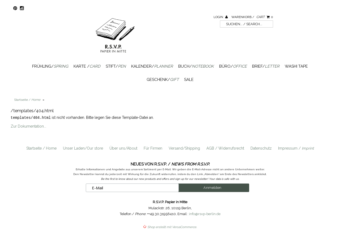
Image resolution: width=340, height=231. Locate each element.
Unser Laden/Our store (83, 148)
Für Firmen (153, 148)
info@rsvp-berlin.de (204, 214)
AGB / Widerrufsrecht (225, 148)
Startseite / (27, 100)
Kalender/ (152, 66)
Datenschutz (261, 148)
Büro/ (233, 66)
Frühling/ (50, 66)
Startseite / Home (41, 148)
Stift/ (116, 66)
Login (221, 17)
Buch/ (196, 66)
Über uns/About (123, 148)
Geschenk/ (163, 79)
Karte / (87, 66)
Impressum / (296, 148)
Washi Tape (296, 66)
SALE (189, 79)
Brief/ (265, 66)
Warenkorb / (252, 17)
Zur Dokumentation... (28, 126)
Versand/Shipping (184, 148)
